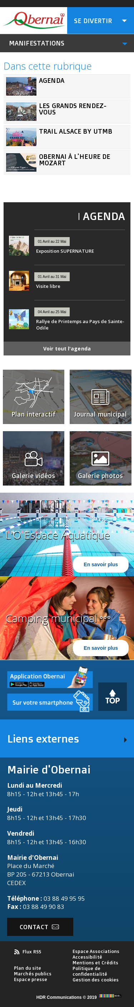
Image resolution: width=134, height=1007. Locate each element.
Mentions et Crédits (96, 962)
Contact (39, 927)
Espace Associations (96, 951)
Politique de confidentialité (90, 971)
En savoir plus (101, 564)
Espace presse (30, 979)
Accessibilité (87, 957)
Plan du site (27, 968)
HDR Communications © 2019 (79, 997)
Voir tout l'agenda (67, 348)
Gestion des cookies (96, 979)
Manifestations (36, 43)
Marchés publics (33, 973)
